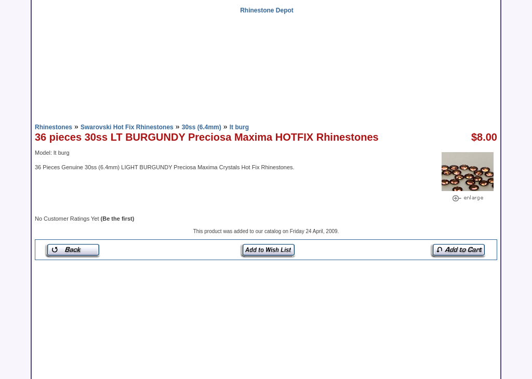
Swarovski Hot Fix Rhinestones (127, 127)
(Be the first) (118, 218)
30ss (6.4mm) (201, 127)
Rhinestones (53, 127)
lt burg (239, 127)
